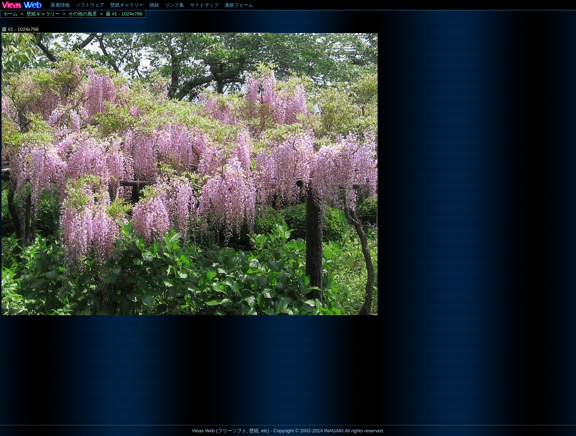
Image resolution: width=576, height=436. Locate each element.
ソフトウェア (90, 5)
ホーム (10, 14)
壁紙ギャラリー (127, 5)
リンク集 (174, 5)
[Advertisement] (61, 368)
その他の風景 (82, 14)
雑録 (154, 5)
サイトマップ (204, 5)
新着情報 (60, 5)
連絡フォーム (238, 5)
